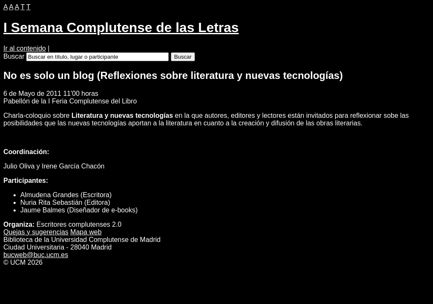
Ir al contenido (24, 48)
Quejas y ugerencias (36, 232)
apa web (85, 232)
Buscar (14, 56)
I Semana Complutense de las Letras (121, 27)
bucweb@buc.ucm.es (35, 254)
